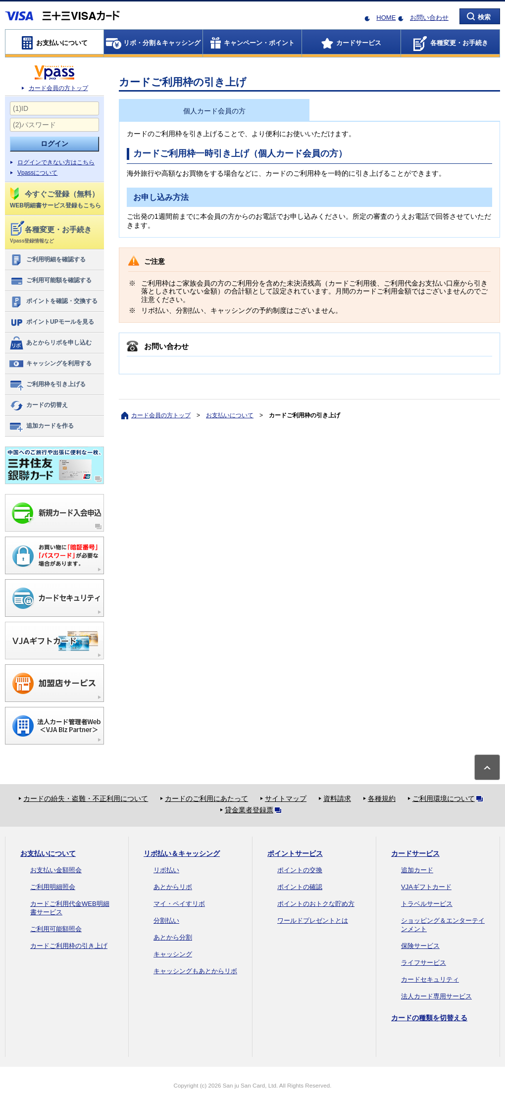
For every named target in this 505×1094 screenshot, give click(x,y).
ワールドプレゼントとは (312, 920)
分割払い (166, 920)
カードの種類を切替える (429, 1018)
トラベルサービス (427, 903)
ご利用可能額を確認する (50, 280)
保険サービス (420, 945)
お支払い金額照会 (56, 870)
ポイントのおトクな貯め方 (315, 903)
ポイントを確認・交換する (53, 301)
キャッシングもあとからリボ (195, 971)
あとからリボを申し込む (50, 343)
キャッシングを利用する (50, 363)
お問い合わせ (429, 17)
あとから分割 (172, 937)
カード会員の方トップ (58, 88)
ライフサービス (423, 962)
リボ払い (166, 870)
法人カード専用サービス (436, 996)
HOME (386, 17)
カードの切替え (38, 405)
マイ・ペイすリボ (179, 903)
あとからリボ (172, 887)
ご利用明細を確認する (47, 259)
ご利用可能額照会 (56, 929)
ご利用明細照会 (52, 887)
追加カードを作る (41, 426)
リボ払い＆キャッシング (182, 853)
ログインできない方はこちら (56, 162)
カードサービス (415, 853)
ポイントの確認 (299, 887)
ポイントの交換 (299, 870)
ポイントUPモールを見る (51, 322)
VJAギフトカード (426, 887)
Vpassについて (37, 172)
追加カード (417, 870)
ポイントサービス (295, 853)
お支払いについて (229, 415)
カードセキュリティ (430, 979)
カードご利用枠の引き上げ (68, 945)
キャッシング (172, 954)
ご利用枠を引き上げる (47, 384)
